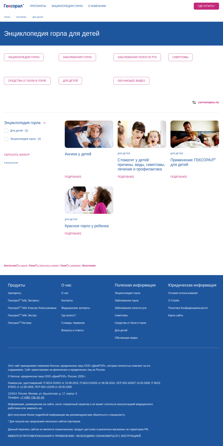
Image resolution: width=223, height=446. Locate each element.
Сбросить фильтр (17, 154)
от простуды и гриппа (44, 265)
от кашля (15, 265)
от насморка (70, 265)
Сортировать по (205, 103)
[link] (7, 17)
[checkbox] (6, 131)
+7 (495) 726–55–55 (32, 397)
